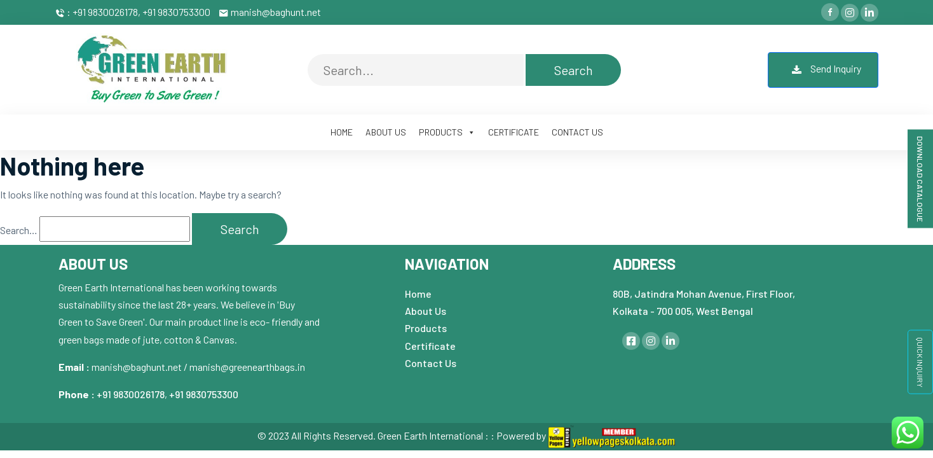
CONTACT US (577, 132)
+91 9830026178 (131, 394)
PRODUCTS (447, 132)
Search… (18, 230)
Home (418, 294)
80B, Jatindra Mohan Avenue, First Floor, (704, 294)
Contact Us (430, 363)
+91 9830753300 (203, 394)
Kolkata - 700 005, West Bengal (683, 311)
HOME (341, 132)
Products (426, 328)
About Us (425, 311)
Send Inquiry (823, 70)
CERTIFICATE (513, 132)
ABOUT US (385, 132)
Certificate (430, 346)
